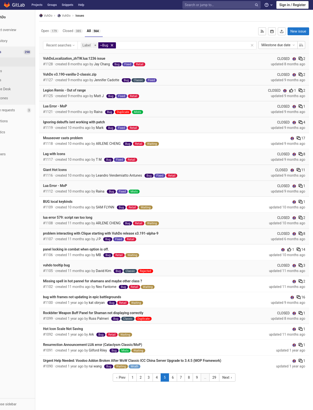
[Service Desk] (27, 89)
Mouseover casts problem (81, 138)
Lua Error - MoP (74, 106)
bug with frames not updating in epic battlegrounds (101, 297)
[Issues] (27, 51)
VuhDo (64, 15)
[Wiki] (27, 143)
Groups (52, 5)
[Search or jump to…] (222, 5)
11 (301, 170)
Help (81, 5)
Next (236, 377)
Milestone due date (278, 45)
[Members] (27, 154)
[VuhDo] (27, 17)
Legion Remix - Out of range (83, 90)
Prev (130, 377)
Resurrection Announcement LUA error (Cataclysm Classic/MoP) (111, 345)
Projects (37, 5)
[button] (27, 404)
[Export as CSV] (282, 31)
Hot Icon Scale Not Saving (81, 329)
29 (224, 377)
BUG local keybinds (76, 202)
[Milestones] (27, 98)
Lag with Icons (73, 154)
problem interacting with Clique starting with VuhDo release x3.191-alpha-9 (119, 233)
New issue (298, 31)
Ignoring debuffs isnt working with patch (92, 122)
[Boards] (27, 71)
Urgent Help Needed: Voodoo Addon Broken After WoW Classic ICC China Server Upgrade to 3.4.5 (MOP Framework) (151, 361)
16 (301, 297)
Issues (98, 15)
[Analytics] (27, 132)
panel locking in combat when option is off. (94, 249)
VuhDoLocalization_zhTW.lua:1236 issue (93, 58)
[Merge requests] (27, 110)
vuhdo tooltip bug (75, 265)
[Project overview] (27, 29)
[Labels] (27, 80)
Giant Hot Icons (73, 170)
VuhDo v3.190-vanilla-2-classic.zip (88, 74)
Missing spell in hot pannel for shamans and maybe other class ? (111, 281)
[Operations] (27, 121)
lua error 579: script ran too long (86, 217)
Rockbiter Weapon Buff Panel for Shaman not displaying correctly (112, 313)
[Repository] (27, 40)
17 (301, 138)
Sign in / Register (292, 5)
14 (301, 249)
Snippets (67, 5)
